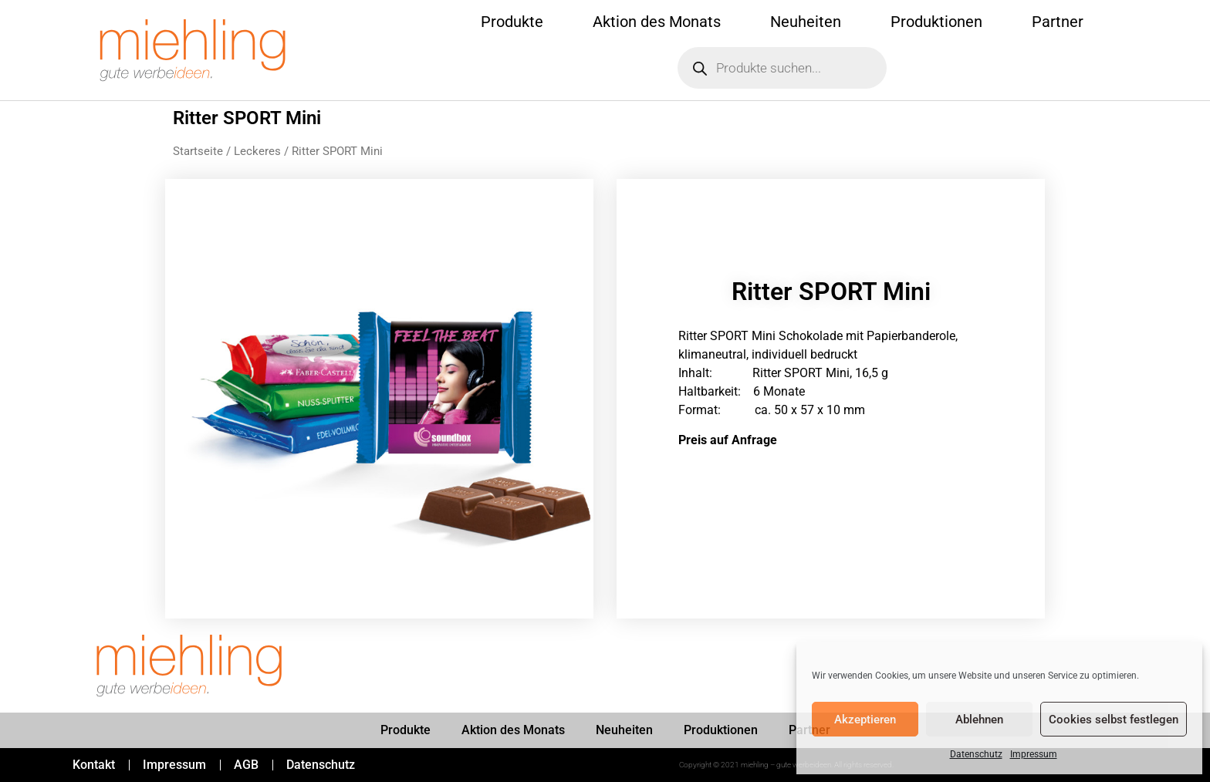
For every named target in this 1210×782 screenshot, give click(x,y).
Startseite (198, 151)
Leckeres (257, 151)
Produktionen (936, 21)
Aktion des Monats (657, 21)
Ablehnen (979, 719)
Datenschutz (976, 754)
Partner (1057, 21)
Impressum (1033, 754)
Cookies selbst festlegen (1113, 719)
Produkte (512, 21)
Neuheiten (805, 21)
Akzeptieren (865, 719)
